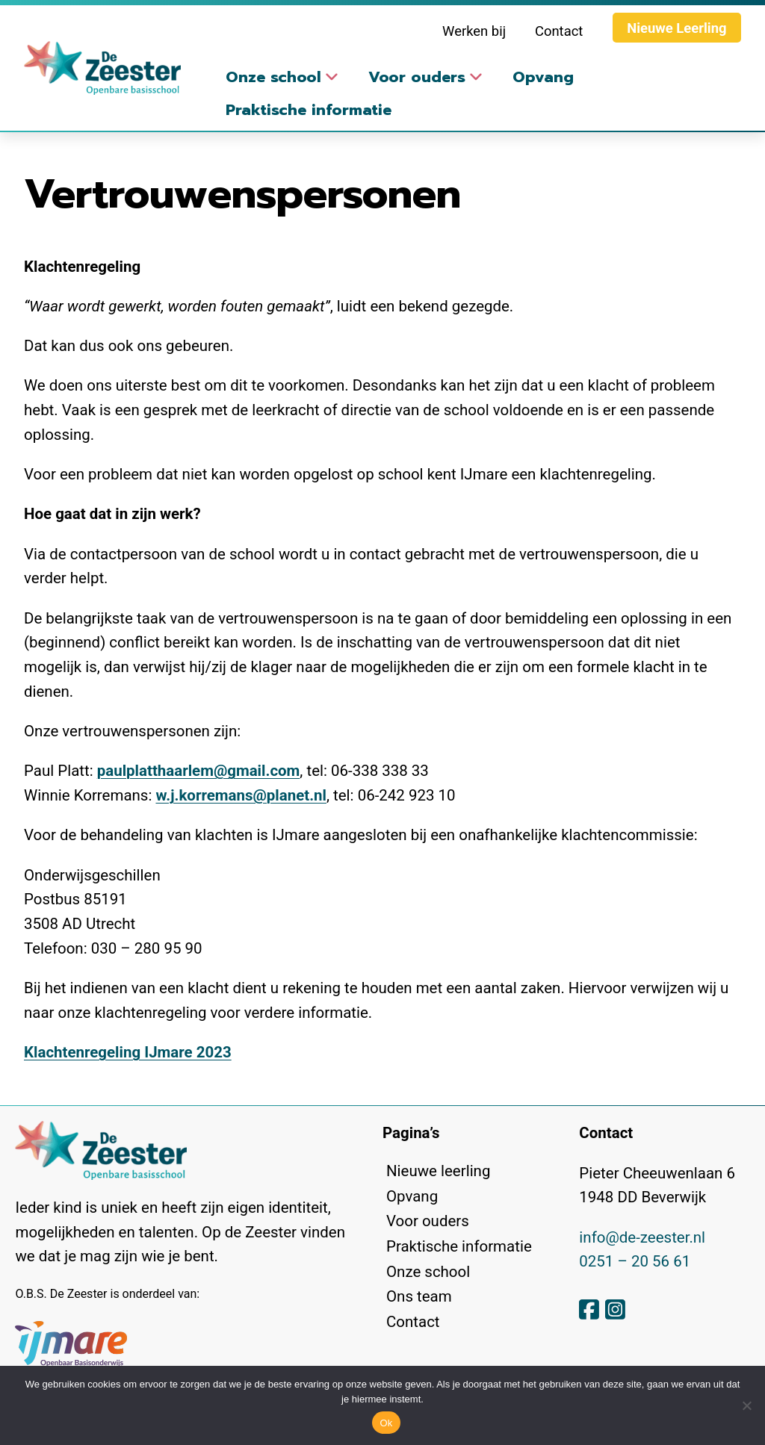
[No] (746, 1405)
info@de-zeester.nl (642, 1237)
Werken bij (474, 31)
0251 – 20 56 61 (634, 1261)
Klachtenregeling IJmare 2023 (128, 1052)
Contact (559, 31)
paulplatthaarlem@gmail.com (198, 771)
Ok (386, 1423)
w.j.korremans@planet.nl (240, 795)
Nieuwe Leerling (676, 28)
